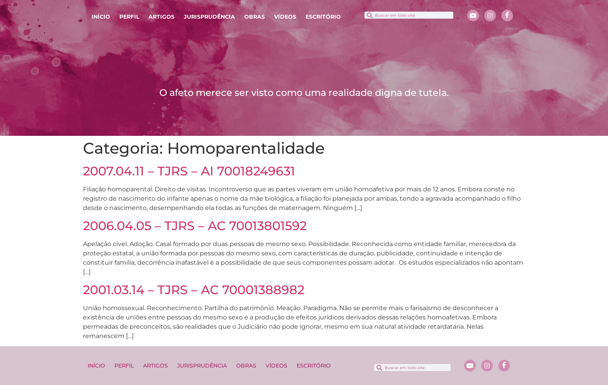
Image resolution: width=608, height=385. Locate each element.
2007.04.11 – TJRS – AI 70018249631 (189, 171)
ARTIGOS (161, 16)
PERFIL (129, 16)
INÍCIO (101, 16)
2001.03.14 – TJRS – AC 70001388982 (193, 289)
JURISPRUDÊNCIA (209, 16)
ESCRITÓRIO (323, 16)
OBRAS (254, 16)
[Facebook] (507, 15)
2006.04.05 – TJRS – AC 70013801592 (195, 225)
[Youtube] (473, 15)
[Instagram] (490, 15)
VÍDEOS (285, 16)
